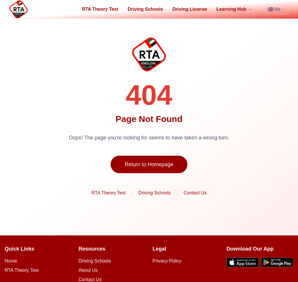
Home (11, 260)
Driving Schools (145, 9)
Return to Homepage (149, 164)
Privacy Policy (167, 260)
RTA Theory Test (100, 9)
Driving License (189, 9)
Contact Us (195, 192)
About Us (88, 270)
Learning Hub (234, 9)
